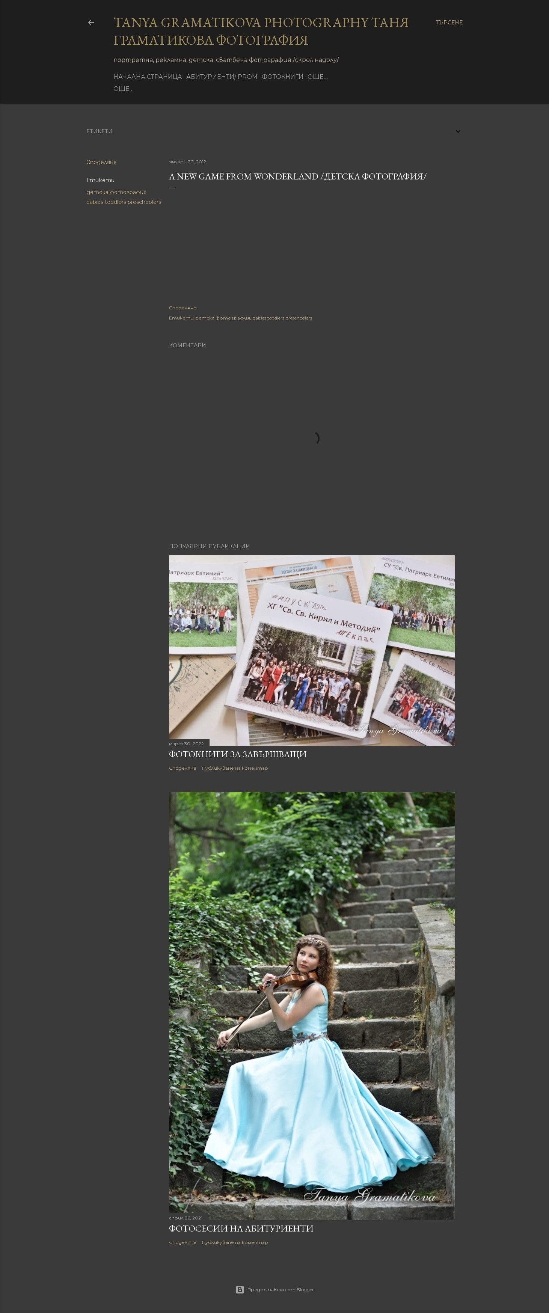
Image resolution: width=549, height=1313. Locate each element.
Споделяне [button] (101, 162)
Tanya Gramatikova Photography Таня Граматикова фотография (261, 31)
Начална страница (147, 76)
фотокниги (282, 76)
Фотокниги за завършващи (238, 754)
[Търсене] (449, 23)
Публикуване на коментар (235, 768)
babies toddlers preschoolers (123, 202)
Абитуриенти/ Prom (222, 76)
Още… (318, 76)
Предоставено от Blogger (274, 1289)
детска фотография (116, 192)
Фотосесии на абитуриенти (241, 1228)
